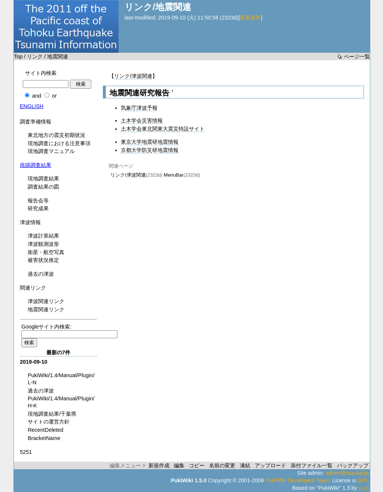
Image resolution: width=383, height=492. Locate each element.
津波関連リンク (46, 301)
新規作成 (158, 465)
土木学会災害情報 (142, 120)
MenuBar (174, 175)
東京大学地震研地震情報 (149, 142)
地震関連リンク (46, 309)
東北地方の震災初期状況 (56, 135)
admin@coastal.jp (346, 473)
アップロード (270, 465)
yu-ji (363, 488)
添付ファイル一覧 (312, 465)
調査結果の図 (43, 187)
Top (18, 56)
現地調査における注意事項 (59, 143)
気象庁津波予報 (139, 108)
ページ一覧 (357, 56)
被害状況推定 (43, 260)
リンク (35, 56)
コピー (197, 465)
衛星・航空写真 (46, 252)
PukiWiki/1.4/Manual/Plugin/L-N (61, 378)
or (54, 96)
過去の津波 (41, 274)
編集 (179, 465)
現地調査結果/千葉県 (52, 414)
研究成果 (38, 208)
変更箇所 (250, 18)
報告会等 (38, 201)
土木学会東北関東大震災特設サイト (163, 129)
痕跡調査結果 (35, 165)
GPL (363, 480)
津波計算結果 (43, 236)
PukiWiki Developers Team (297, 480)
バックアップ (352, 465)
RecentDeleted (45, 430)
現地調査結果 (43, 178)
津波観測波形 (43, 244)
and (36, 96)
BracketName (44, 438)
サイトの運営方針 (49, 422)
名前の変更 (222, 465)
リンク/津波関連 (133, 76)
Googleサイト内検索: (46, 327)
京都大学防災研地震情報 (149, 150)
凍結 (245, 465)
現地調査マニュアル (51, 151)
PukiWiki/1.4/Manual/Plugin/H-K (61, 402)
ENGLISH (31, 106)
